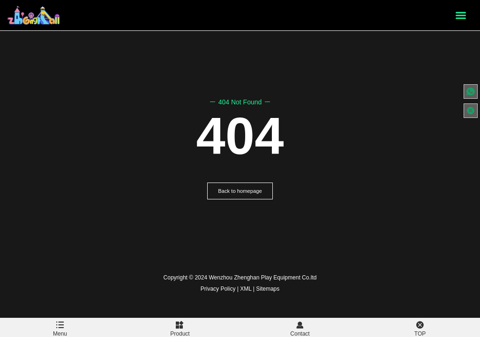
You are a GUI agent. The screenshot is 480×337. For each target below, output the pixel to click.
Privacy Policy (218, 289)
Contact (300, 327)
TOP (420, 327)
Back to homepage (240, 191)
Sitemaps (267, 289)
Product (180, 327)
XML (245, 289)
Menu (60, 327)
